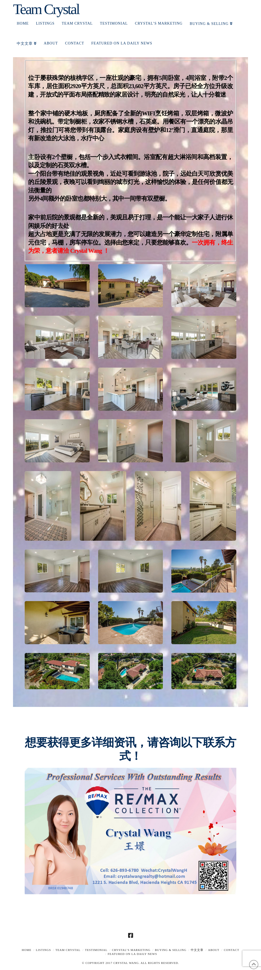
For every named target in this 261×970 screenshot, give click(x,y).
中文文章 (197, 949)
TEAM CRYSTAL (68, 949)
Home (26, 949)
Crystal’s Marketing (131, 949)
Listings (43, 949)
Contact (231, 949)
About (213, 949)
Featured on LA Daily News (132, 953)
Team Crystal (46, 9)
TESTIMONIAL (96, 949)
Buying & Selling (170, 949)
